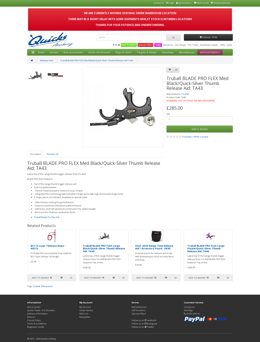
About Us (168, 44)
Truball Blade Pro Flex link (47, 217)
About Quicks (33, 306)
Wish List (83, 313)
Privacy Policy (34, 320)
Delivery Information (37, 313)
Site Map (188, 310)
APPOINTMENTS (210, 52)
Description (35, 154)
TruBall (36, 286)
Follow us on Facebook (144, 320)
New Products (128, 44)
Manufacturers (139, 306)
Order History (86, 310)
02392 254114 (191, 313)
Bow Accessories (73, 52)
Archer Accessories (99, 52)
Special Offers (145, 44)
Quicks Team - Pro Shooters (41, 310)
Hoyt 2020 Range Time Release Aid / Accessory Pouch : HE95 (154, 247)
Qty (168, 114)
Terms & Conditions (37, 323)
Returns (31, 316)
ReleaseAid (46, 286)
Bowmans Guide (209, 44)
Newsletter (84, 316)
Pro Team (193, 44)
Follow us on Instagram (144, 323)
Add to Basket (200, 129)
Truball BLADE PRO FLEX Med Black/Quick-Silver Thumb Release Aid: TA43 (96, 60)
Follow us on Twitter (143, 326)
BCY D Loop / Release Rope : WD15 (48, 247)
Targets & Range (147, 52)
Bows (41, 52)
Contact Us (189, 306)
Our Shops (180, 44)
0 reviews (187, 136)
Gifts (222, 44)
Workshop (167, 52)
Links (229, 44)
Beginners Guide (35, 326)
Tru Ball (185, 93)
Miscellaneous (187, 52)
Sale (158, 44)
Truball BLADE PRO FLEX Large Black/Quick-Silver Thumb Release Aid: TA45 (104, 248)
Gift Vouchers (138, 310)
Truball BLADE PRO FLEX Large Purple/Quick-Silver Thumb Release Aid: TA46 (205, 248)
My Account (85, 306)
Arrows (54, 52)
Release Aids (46, 60)
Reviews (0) (52, 154)
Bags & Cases (123, 52)
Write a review (201, 136)
